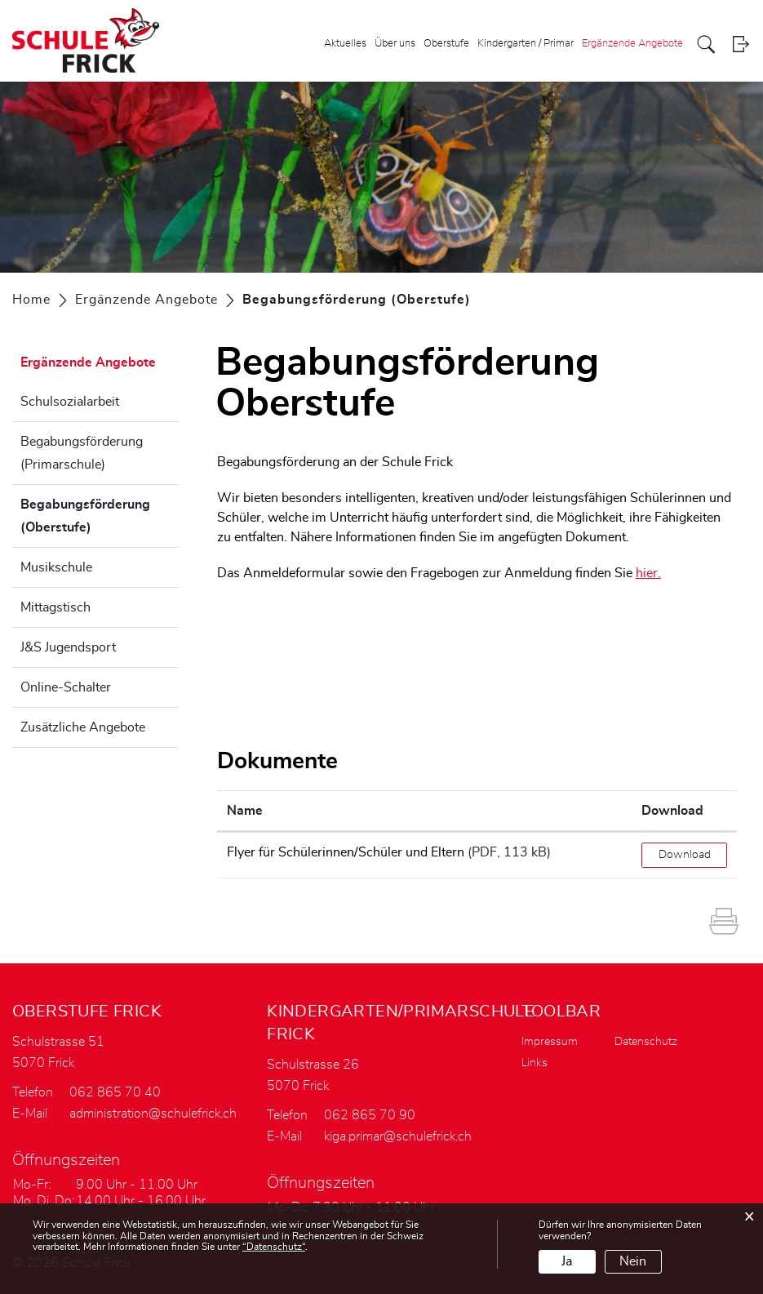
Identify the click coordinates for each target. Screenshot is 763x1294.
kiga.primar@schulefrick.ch (398, 1136)
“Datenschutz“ (273, 1247)
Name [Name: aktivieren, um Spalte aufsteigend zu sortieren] (245, 810)
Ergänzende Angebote (632, 43)
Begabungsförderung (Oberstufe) (96, 516)
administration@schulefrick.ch (153, 1113)
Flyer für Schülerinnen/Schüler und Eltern (345, 852)
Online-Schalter (65, 687)
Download (685, 854)
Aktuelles (345, 43)
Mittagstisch (55, 607)
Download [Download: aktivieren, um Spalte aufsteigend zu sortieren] (672, 810)
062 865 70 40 (115, 1092)
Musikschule (56, 567)
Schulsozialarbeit (69, 401)
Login (740, 44)
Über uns (395, 43)
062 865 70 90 (369, 1115)
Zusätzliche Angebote (82, 727)
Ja (566, 1261)
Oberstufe (446, 43)
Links (534, 1063)
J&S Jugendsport (68, 647)
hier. (648, 573)
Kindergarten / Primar (525, 43)
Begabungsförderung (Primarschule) (81, 453)
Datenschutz (645, 1041)
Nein (632, 1261)
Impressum (549, 1041)
